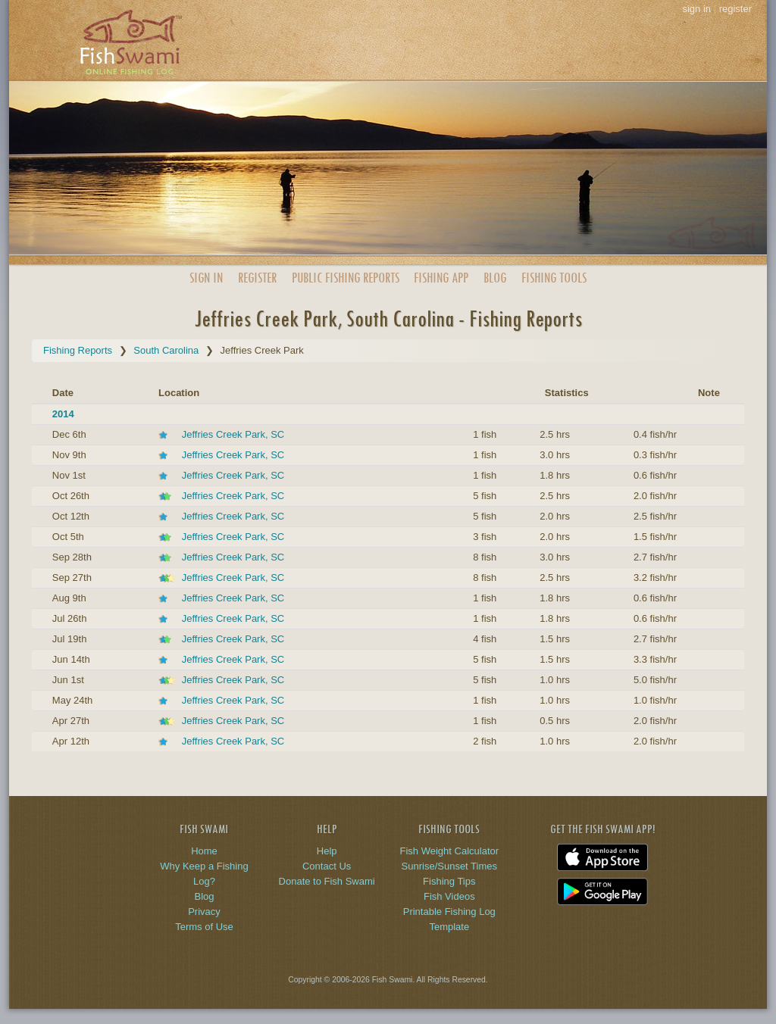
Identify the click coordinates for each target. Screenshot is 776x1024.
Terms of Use (204, 926)
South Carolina (166, 350)
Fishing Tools (554, 277)
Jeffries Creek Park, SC (233, 434)
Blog (494, 277)
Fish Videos (449, 896)
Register (257, 277)
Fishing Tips (449, 881)
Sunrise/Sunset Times (449, 866)
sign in (696, 8)
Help (327, 851)
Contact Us (326, 866)
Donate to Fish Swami (327, 881)
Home (204, 851)
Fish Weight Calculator (449, 851)
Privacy (204, 911)
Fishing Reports (77, 350)
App (441, 277)
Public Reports (345, 277)
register (735, 8)
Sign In (206, 277)
